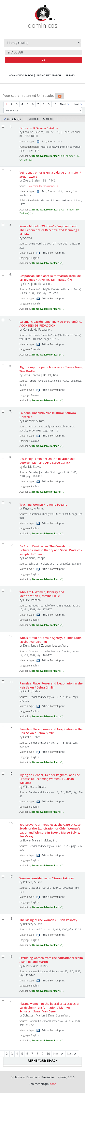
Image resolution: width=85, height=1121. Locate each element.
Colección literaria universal (43, 186)
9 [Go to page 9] (48, 104)
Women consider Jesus (46, 878)
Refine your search (42, 1060)
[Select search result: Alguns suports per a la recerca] (3, 365)
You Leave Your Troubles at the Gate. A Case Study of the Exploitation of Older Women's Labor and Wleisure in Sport (50, 830)
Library (70, 75)
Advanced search (21, 75)
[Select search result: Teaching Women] (3, 503)
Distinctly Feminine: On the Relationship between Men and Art (47, 460)
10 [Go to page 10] (54, 104)
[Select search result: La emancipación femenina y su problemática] (3, 320)
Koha (52, 1084)
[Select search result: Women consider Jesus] (3, 876)
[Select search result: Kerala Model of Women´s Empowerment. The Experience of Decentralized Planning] (3, 224)
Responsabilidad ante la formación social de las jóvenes (50, 278)
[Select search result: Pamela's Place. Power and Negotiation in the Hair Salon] (3, 681)
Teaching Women (43, 504)
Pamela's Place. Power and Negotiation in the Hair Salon (51, 685)
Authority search (49, 75)
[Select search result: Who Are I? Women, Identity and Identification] (3, 590)
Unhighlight (12, 119)
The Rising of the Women (48, 920)
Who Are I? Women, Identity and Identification (41, 594)
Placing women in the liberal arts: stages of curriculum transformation (49, 1007)
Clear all (48, 119)
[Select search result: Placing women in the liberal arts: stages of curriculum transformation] (3, 1001)
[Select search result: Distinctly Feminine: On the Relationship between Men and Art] (3, 457)
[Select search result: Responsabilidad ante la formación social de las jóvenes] (3, 274)
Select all (34, 119)
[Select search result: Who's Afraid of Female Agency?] (3, 636)
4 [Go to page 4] (22, 104)
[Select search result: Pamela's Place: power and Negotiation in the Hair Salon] (3, 727)
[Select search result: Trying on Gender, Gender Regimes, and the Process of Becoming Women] (3, 773)
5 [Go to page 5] (27, 104)
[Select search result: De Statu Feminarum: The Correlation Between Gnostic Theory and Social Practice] (3, 544)
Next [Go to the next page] (65, 104)
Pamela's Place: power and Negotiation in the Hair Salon (51, 731)
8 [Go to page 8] (43, 104)
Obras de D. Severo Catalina (38, 128)
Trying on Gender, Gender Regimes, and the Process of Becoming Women (49, 779)
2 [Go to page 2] (11, 104)
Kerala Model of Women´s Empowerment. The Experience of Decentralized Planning (49, 230)
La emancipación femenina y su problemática (50, 323)
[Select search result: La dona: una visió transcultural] (3, 411)
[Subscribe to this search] (59, 96)
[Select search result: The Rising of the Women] (3, 918)
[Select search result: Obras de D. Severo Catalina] (3, 126)
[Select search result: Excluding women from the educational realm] (3, 956)
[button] (41, 19)
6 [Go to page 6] (32, 104)
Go (43, 60)
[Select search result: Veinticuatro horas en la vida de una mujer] (3, 171)
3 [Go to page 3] (16, 104)
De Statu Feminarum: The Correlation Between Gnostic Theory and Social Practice (50, 550)
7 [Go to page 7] (38, 104)
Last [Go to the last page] (78, 104)
